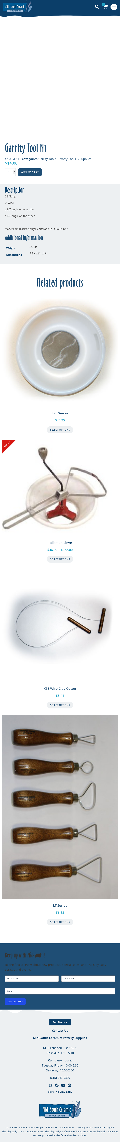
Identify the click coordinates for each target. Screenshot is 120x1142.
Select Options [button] (60, 705)
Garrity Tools (47, 159)
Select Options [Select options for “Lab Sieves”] (60, 429)
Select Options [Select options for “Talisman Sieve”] (60, 559)
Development (84, 1127)
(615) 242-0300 (60, 1078)
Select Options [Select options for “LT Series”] (60, 922)
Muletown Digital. (105, 1127)
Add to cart (30, 172)
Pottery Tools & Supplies (74, 159)
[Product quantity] (10, 172)
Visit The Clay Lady (60, 1092)
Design (70, 1127)
